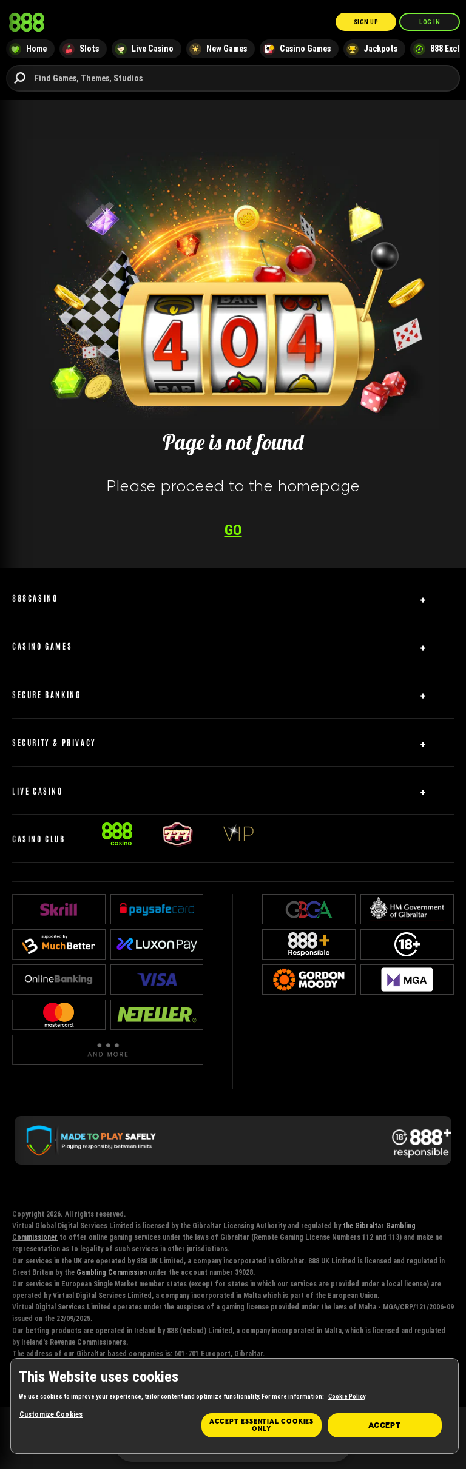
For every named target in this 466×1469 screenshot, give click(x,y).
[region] (234, 1406)
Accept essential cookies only (261, 1425)
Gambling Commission (111, 1272)
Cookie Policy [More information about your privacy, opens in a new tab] (346, 1396)
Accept (384, 1425)
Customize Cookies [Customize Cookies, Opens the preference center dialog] (51, 1414)
